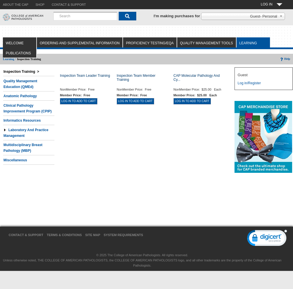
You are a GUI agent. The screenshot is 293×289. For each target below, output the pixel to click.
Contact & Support (26, 235)
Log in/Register (249, 83)
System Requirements (123, 235)
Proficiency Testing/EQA (150, 43)
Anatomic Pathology (20, 96)
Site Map (92, 235)
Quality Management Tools (206, 43)
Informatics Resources (22, 120)
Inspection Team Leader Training (85, 76)
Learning (248, 43)
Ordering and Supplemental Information (80, 43)
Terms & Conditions (64, 235)
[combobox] (85, 16)
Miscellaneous (15, 160)
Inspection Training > (21, 72)
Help (284, 58)
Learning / (9, 59)
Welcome (15, 43)
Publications (18, 53)
